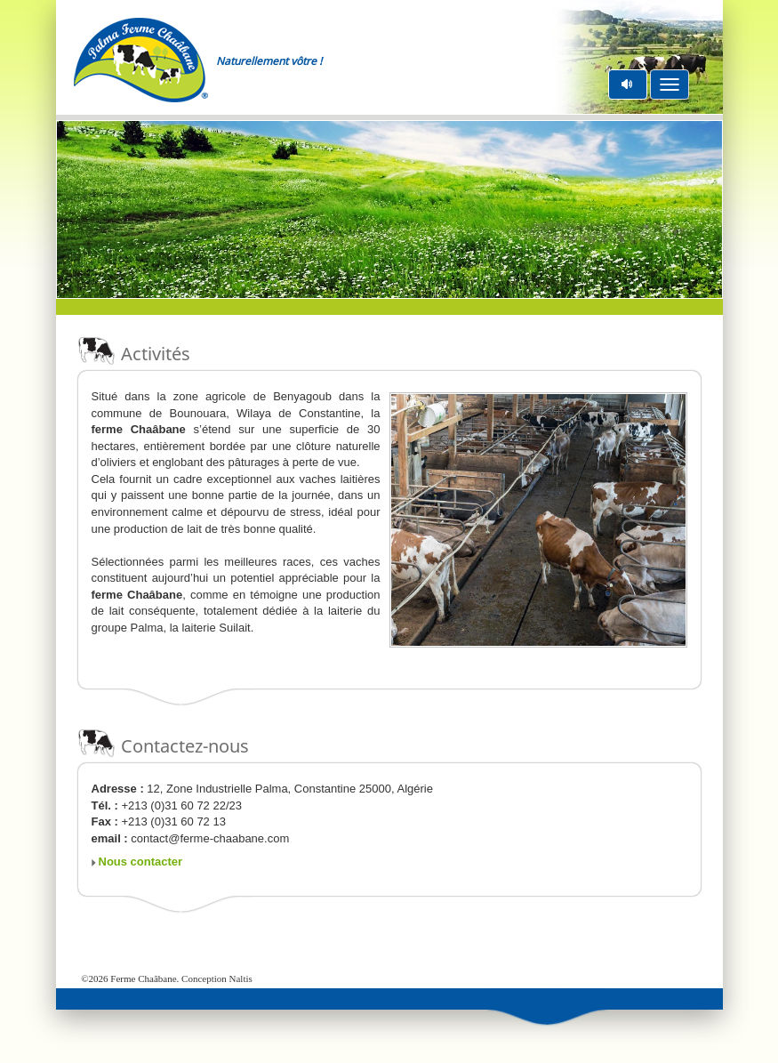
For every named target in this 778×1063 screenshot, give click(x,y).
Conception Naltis (217, 978)
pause (628, 84)
